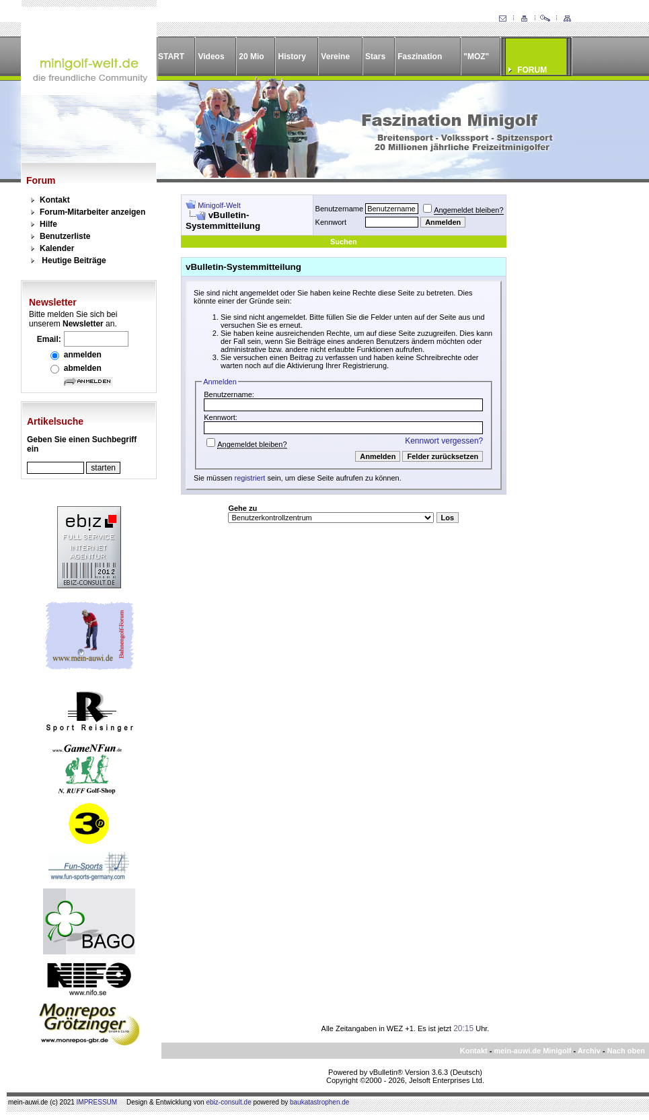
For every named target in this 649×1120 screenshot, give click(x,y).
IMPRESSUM (97, 1102)
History (292, 56)
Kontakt (55, 200)
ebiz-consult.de (228, 1102)
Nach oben (626, 1051)
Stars (375, 56)
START (171, 56)
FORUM (532, 70)
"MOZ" (476, 56)
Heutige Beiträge (74, 260)
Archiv (589, 1051)
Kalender (57, 248)
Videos (211, 56)
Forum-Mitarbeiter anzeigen (92, 212)
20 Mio (251, 56)
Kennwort (330, 222)
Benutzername (339, 209)
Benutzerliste (65, 236)
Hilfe (48, 224)
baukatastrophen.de (319, 1102)
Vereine (335, 56)
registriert (250, 478)
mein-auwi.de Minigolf (532, 1051)
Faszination (419, 56)
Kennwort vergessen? (444, 441)
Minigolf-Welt (219, 205)
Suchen (343, 242)
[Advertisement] (569, 396)
